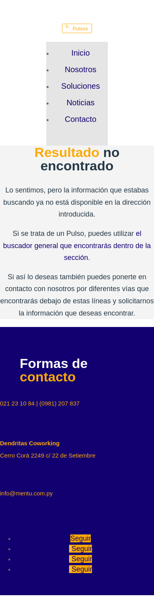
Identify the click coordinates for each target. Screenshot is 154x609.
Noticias (80, 102)
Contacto (80, 119)
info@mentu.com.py (26, 493)
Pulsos (80, 29)
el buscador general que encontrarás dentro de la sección (77, 246)
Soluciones (80, 86)
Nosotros (80, 69)
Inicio (80, 53)
